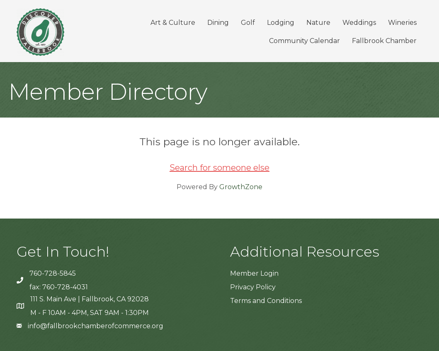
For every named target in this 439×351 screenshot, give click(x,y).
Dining (218, 22)
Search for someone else (219, 168)
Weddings (359, 22)
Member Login (254, 273)
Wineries (402, 22)
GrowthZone (240, 187)
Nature (318, 22)
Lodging (280, 22)
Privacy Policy (253, 287)
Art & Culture (172, 22)
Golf (248, 22)
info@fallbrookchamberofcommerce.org (95, 326)
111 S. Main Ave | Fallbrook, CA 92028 (89, 299)
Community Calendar (304, 41)
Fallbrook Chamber (384, 41)
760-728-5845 (52, 273)
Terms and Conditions (266, 301)
